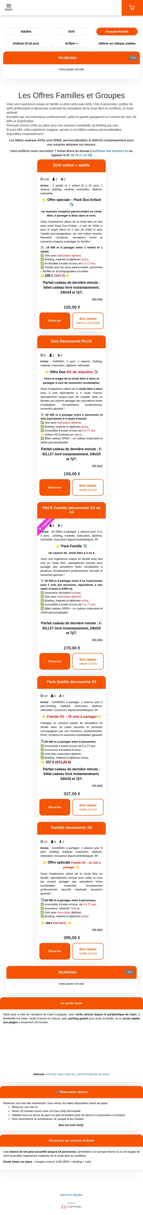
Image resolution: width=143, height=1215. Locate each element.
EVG (71, 31)
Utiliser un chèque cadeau (117, 43)
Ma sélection (68, 57)
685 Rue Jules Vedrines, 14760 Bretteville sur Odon (78, 1074)
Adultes (26, 31)
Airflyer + (71, 43)
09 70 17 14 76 (81, 155)
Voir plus (97, 299)
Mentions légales (71, 1194)
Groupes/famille (117, 31)
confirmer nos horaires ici (109, 151)
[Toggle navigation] (8, 8)
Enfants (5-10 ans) (26, 43)
